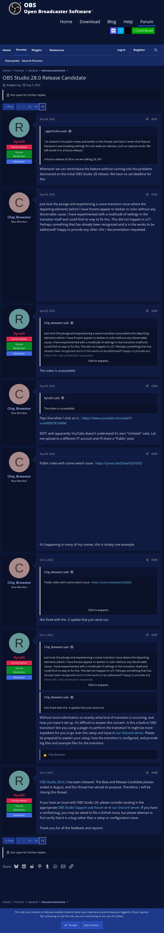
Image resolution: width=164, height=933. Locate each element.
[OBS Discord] (113, 30)
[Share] (147, 119)
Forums (21, 50)
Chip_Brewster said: (56, 323)
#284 (154, 386)
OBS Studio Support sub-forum (81, 807)
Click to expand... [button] (99, 361)
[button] (44, 50)
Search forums (32, 61)
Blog (111, 21)
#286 (154, 560)
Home (66, 21)
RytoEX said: (52, 398)
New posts (12, 61)
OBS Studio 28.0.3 (53, 782)
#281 (154, 119)
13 (29, 107)
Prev (10, 107)
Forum (146, 21)
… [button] (23, 107)
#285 (154, 454)
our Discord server (129, 733)
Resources (57, 50)
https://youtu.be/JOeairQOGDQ (118, 463)
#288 (154, 772)
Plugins (37, 50)
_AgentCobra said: (55, 131)
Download (90, 21)
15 (42, 107)
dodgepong (13, 85)
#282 (154, 194)
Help (128, 21)
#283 (154, 311)
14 (35, 107)
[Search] (155, 50)
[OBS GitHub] (128, 30)
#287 (154, 635)
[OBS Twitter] (120, 30)
